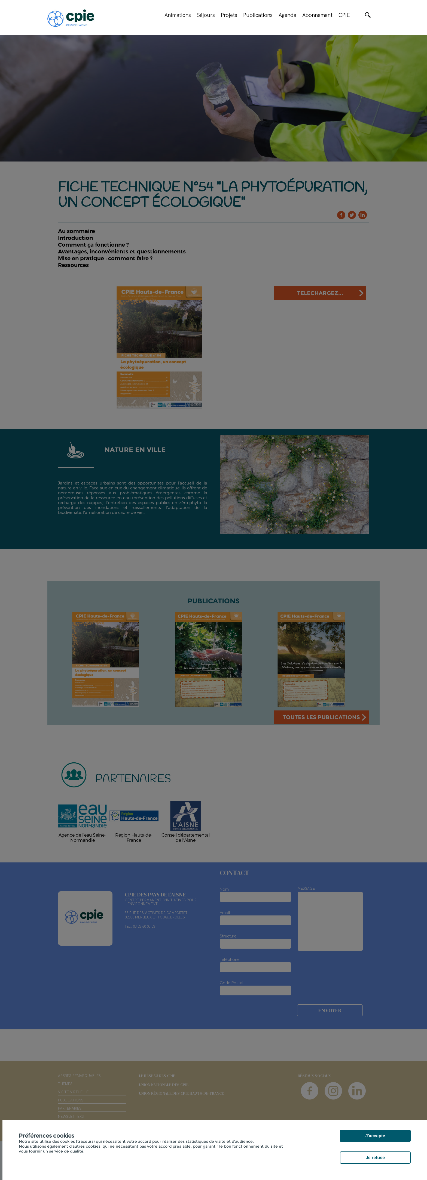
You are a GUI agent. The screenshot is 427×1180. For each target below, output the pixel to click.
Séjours (206, 15)
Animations (177, 15)
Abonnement (317, 15)
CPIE (344, 15)
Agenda (287, 15)
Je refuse (375, 1157)
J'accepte (375, 1136)
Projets (229, 15)
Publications (258, 15)
